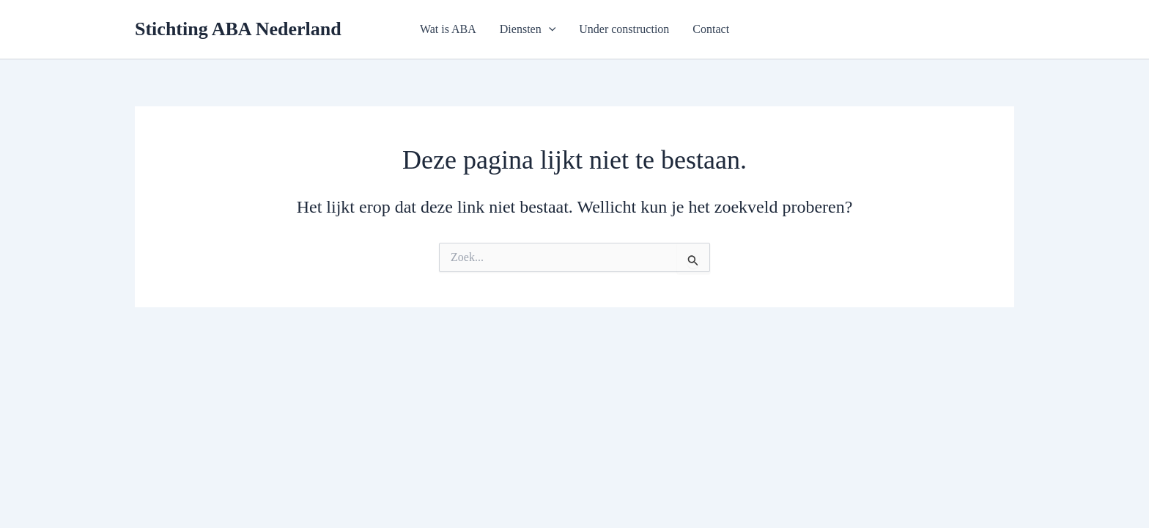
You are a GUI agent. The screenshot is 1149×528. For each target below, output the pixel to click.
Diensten (527, 29)
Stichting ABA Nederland (238, 29)
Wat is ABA (448, 29)
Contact (710, 29)
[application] (549, 29)
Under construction (624, 29)
